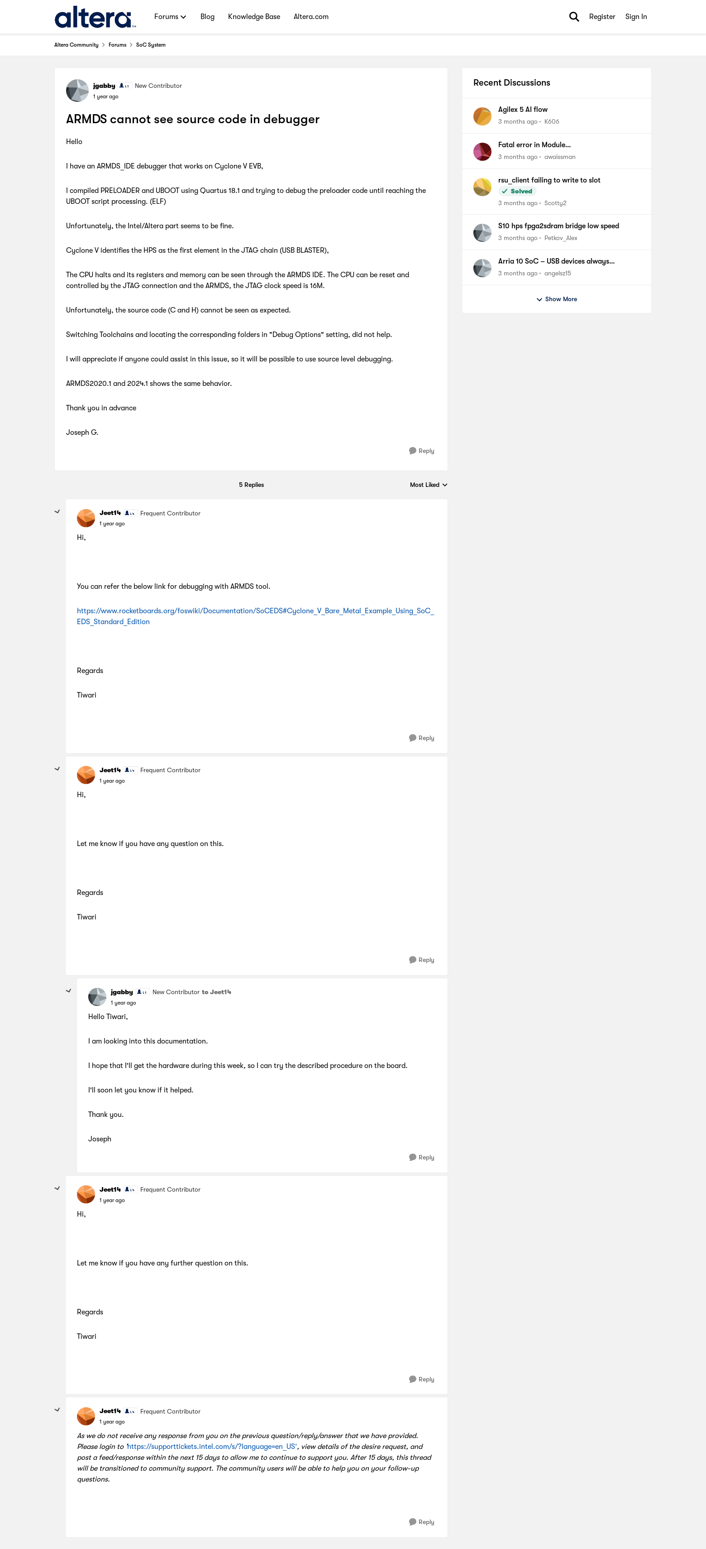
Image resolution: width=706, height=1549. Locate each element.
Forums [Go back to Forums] (117, 45)
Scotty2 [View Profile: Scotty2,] (555, 202)
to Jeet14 (216, 992)
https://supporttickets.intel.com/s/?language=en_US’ (212, 1447)
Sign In (636, 17)
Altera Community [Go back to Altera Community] (76, 45)
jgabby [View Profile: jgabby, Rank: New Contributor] (104, 85)
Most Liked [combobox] (429, 485)
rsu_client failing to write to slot (549, 180)
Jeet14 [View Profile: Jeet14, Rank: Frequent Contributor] (110, 512)
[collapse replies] (57, 511)
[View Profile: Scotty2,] (482, 187)
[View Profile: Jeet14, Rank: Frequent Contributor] (86, 518)
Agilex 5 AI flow (523, 110)
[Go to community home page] (95, 16)
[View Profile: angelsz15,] (482, 268)
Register (602, 17)
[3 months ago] (518, 121)
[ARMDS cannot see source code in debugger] (112, 524)
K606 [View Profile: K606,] (551, 121)
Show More (556, 299)
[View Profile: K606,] (482, 116)
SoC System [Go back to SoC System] (151, 45)
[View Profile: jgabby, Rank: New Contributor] (77, 90)
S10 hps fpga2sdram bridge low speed (558, 226)
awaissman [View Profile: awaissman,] (560, 156)
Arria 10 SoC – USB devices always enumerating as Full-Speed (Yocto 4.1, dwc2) (569, 261)
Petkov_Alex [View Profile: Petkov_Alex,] (560, 237)
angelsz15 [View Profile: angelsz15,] (557, 273)
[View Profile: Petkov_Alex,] (482, 233)
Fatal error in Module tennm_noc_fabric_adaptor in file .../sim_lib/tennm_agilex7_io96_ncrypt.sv (564, 145)
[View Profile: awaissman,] (482, 152)
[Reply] (421, 451)
